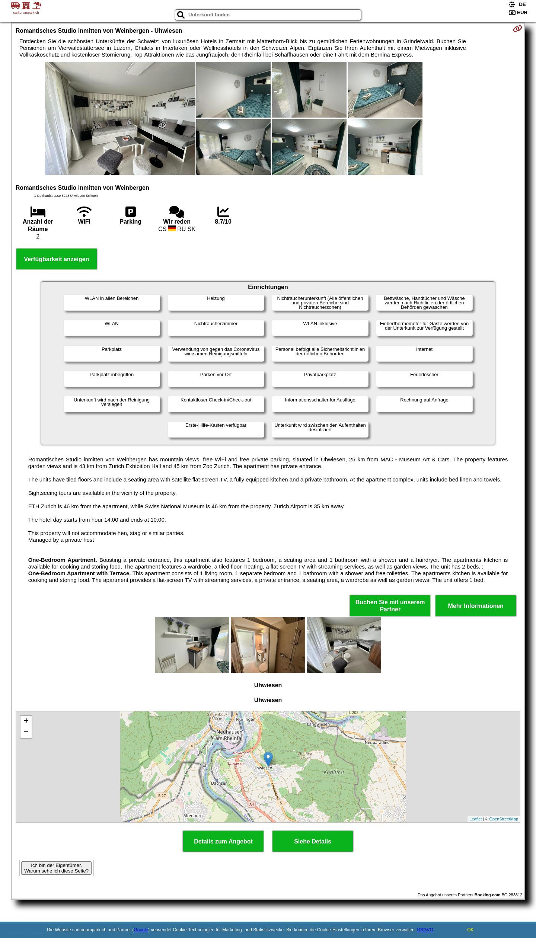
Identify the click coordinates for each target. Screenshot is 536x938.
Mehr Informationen (476, 606)
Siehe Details (312, 841)
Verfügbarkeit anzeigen (56, 259)
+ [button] (26, 721)
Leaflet (475, 819)
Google (141, 929)
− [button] (26, 732)
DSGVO (425, 929)
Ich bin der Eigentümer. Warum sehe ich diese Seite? (56, 868)
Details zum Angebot (223, 841)
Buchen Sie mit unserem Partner (390, 605)
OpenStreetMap (504, 819)
